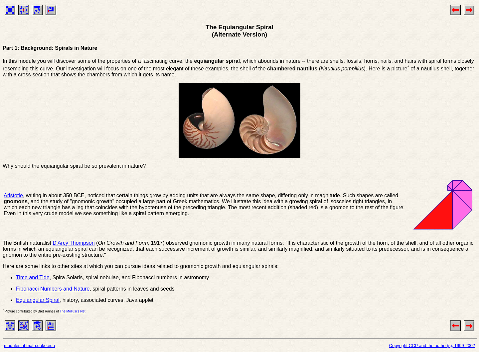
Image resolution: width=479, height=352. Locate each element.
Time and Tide (33, 277)
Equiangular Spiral (38, 300)
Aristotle (13, 195)
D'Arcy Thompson (73, 243)
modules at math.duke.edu (29, 345)
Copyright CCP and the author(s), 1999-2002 (432, 345)
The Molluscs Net (72, 311)
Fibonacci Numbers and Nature (52, 289)
